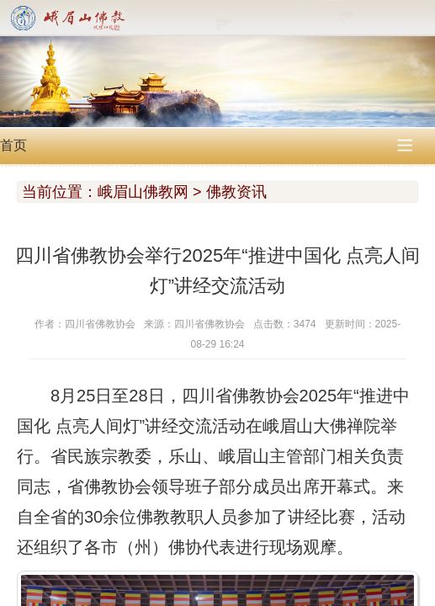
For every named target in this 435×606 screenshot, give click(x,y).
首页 (13, 145)
